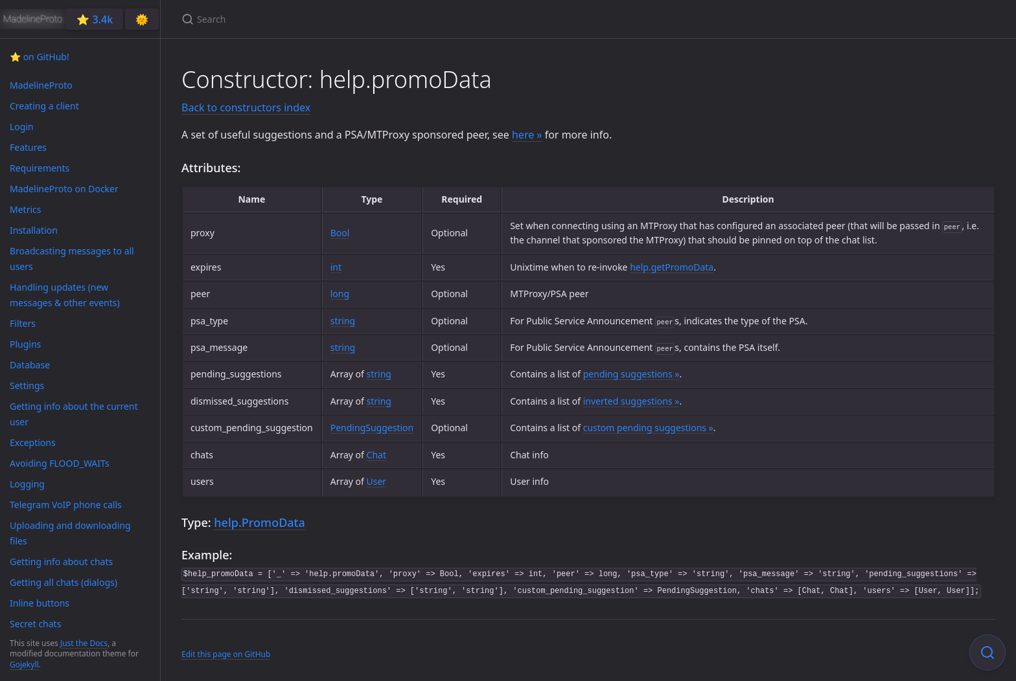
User (377, 481)
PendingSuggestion (371, 427)
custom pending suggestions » (648, 427)
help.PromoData (259, 522)
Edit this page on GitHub (225, 654)
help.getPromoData (671, 267)
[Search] (334, 19)
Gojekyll (24, 664)
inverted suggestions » (631, 401)
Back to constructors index (245, 107)
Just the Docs (84, 643)
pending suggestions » (631, 374)
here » (527, 135)
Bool (340, 233)
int (335, 267)
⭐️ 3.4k (94, 19)
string (342, 321)
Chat (376, 455)
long (339, 293)
